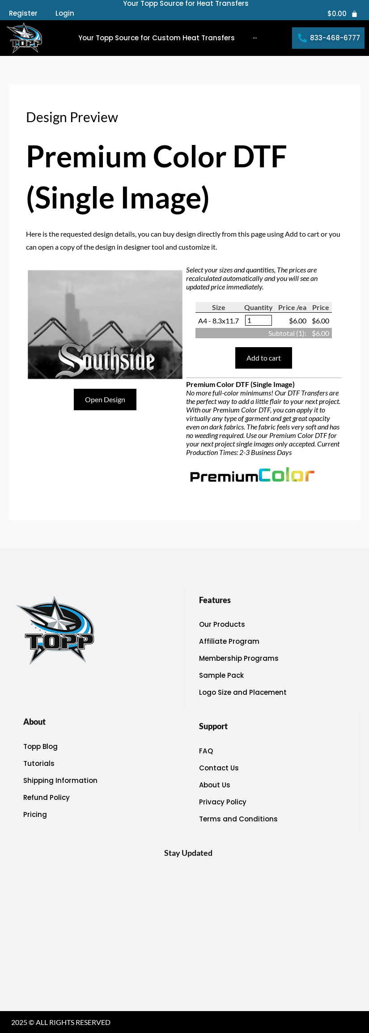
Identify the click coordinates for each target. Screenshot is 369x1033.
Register (23, 13)
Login (64, 13)
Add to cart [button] (263, 357)
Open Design (105, 399)
